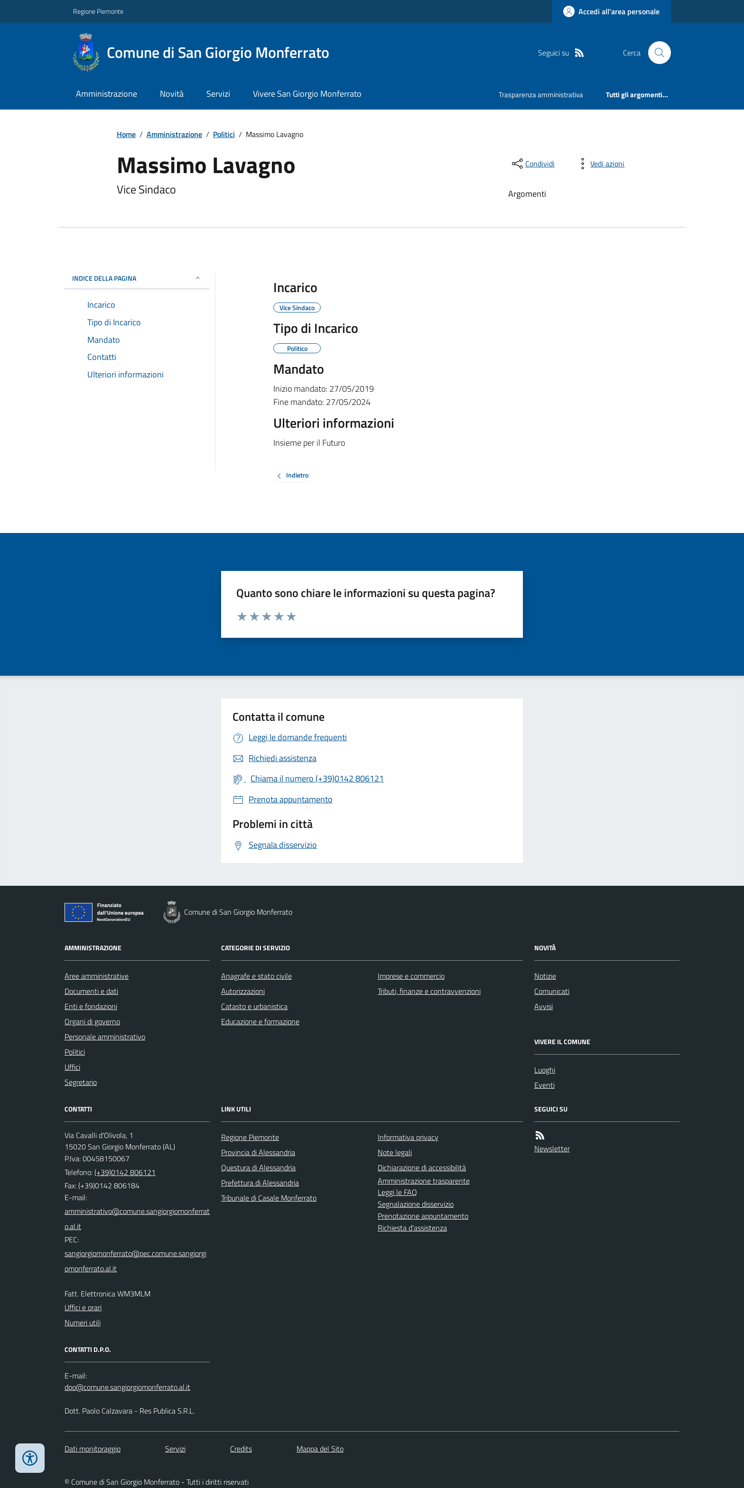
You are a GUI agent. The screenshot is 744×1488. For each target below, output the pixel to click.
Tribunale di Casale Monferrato (268, 1197)
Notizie (545, 976)
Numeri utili (83, 1322)
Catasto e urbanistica (254, 1006)
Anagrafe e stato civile (256, 976)
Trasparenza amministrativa (541, 94)
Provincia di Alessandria (258, 1152)
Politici (224, 134)
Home (126, 134)
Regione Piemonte (98, 11)
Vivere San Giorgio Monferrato (307, 93)
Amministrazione (106, 93)
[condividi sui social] (532, 163)
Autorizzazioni (243, 991)
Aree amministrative (97, 976)
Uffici (72, 1067)
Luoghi (544, 1069)
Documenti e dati (91, 991)
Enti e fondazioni (91, 1006)
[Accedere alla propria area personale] (611, 11)
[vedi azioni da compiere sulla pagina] (599, 163)
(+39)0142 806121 (125, 1172)
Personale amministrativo (105, 1036)
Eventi (544, 1085)
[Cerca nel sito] (656, 52)
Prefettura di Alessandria (260, 1182)
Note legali (395, 1152)
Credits (241, 1448)
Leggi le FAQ (397, 1192)
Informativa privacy (408, 1137)
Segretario (81, 1082)
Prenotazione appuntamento (423, 1216)
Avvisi (543, 1006)
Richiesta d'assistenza (412, 1227)
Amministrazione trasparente (424, 1180)
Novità (172, 93)
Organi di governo (92, 1021)
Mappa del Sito (320, 1448)
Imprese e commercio (411, 976)
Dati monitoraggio (93, 1448)
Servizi (218, 93)
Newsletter (552, 1148)
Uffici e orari (83, 1307)
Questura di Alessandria (258, 1167)
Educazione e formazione (260, 1021)
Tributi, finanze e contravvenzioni (429, 991)
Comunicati (551, 991)
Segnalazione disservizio (416, 1204)
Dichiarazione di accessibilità (422, 1167)
